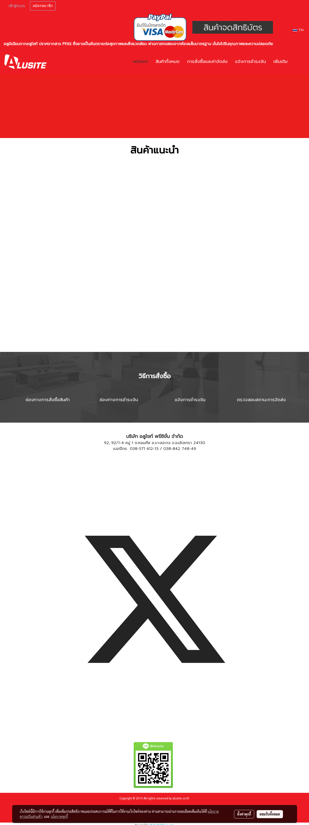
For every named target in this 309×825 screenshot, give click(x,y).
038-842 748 (176, 449)
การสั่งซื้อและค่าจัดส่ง (207, 61)
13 (157, 449)
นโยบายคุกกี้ (59, 816)
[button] (298, 62)
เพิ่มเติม (280, 61)
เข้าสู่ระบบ (17, 6)
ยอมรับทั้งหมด (270, 814)
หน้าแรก (140, 61)
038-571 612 (141, 449)
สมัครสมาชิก (43, 6)
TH (298, 30)
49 (193, 449)
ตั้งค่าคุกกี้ (244, 814)
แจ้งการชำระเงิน (250, 61)
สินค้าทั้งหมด (167, 61)
